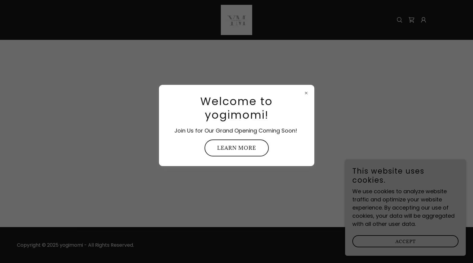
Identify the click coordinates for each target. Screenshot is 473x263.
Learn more (236, 148)
